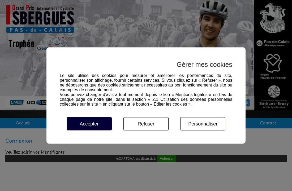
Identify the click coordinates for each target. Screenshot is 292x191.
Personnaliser (202, 124)
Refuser (146, 124)
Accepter (89, 124)
